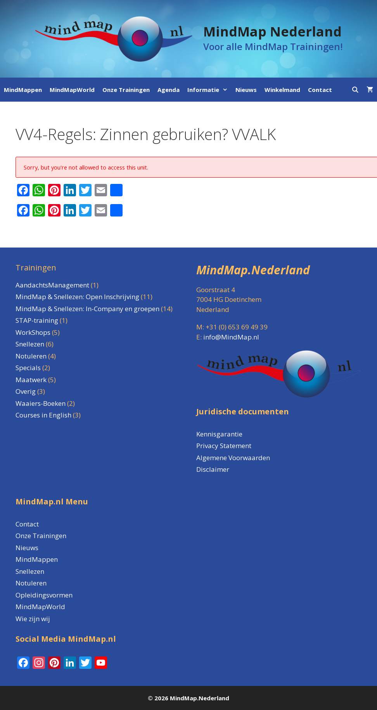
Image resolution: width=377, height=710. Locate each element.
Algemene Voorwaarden (233, 457)
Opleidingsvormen (44, 595)
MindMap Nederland (272, 31)
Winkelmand (282, 90)
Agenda (168, 90)
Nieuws (246, 90)
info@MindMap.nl (231, 336)
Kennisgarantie (219, 433)
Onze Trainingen (126, 90)
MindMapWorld (72, 90)
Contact (320, 90)
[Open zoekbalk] (355, 90)
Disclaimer (212, 469)
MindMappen (23, 90)
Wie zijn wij (33, 618)
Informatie (209, 90)
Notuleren (31, 582)
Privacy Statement (223, 445)
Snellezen (30, 571)
